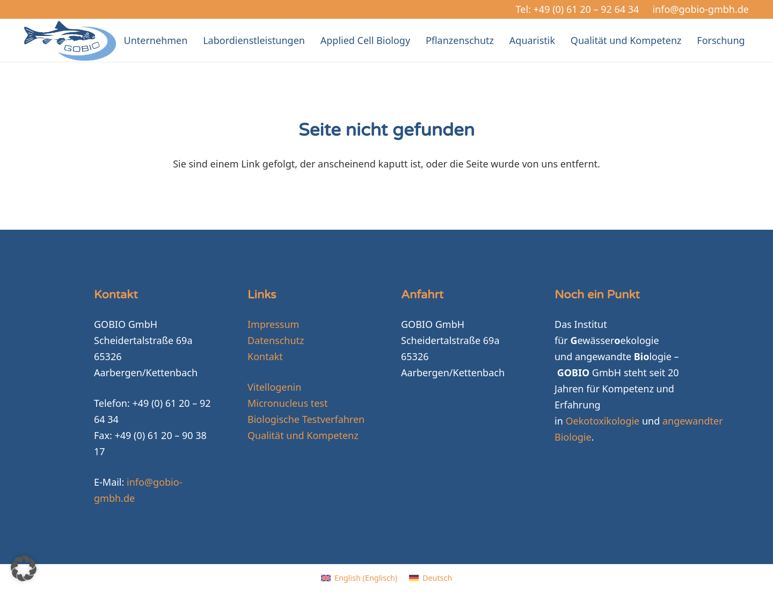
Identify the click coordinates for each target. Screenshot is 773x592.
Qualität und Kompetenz (303, 435)
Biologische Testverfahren (305, 419)
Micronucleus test (287, 403)
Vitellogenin (274, 387)
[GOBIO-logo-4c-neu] (70, 40)
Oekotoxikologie (602, 420)
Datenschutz (275, 340)
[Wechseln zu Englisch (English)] (359, 578)
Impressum (273, 324)
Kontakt (265, 356)
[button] (23, 568)
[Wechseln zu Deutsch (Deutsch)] (431, 578)
